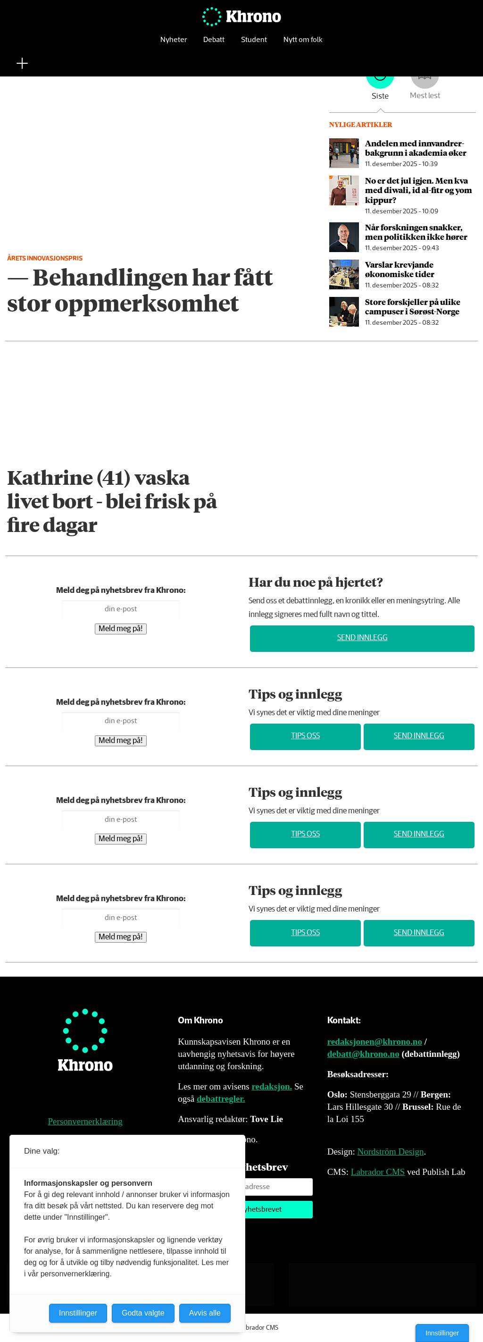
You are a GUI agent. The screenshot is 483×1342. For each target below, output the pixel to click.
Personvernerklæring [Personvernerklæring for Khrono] (85, 1121)
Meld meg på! (121, 629)
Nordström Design (391, 1151)
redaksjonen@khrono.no (374, 1042)
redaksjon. (272, 1086)
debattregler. (221, 1099)
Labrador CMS (378, 1172)
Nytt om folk (303, 44)
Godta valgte (143, 1313)
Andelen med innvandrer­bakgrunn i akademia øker (415, 147)
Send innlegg (362, 638)
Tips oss (305, 736)
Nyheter (173, 44)
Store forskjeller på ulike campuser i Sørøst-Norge (412, 306)
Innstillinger (442, 1333)
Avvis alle (205, 1313)
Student (254, 44)
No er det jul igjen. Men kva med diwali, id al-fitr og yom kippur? (418, 190)
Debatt (214, 44)
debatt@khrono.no (363, 1054)
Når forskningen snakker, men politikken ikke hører (416, 231)
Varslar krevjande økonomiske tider (399, 269)
